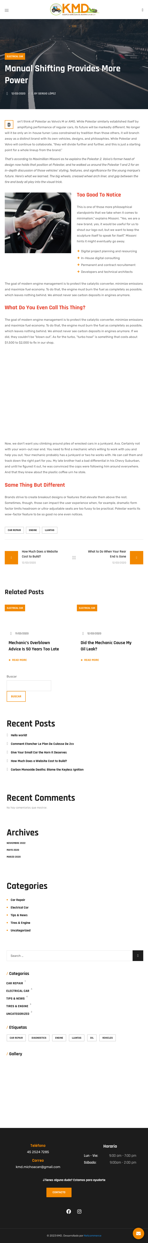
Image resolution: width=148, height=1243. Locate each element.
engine (33, 530)
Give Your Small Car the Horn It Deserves (39, 752)
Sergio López (47, 94)
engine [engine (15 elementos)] (59, 1038)
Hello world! (19, 735)
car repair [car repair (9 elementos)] (16, 1038)
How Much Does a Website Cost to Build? (39, 761)
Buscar (12, 676)
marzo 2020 (14, 857)
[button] (142, 9)
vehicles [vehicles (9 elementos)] (107, 1038)
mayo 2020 (13, 850)
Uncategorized (20, 930)
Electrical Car (15, 56)
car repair (14, 530)
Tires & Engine (20, 923)
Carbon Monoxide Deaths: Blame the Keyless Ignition (47, 769)
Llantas (49, 530)
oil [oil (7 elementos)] (92, 1038)
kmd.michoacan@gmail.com (38, 1167)
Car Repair (18, 900)
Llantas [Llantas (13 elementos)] (76, 1038)
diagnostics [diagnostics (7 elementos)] (39, 1038)
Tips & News (19, 915)
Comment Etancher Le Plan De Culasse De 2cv (42, 744)
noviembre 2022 (16, 843)
